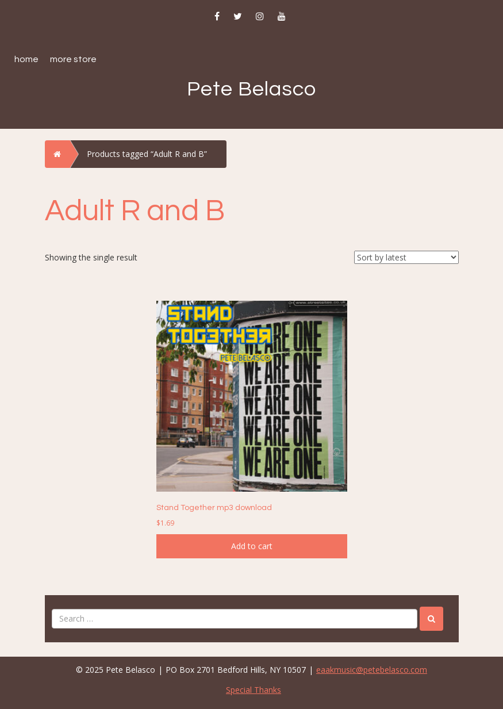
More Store (73, 59)
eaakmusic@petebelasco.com (371, 669)
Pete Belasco (251, 89)
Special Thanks (253, 689)
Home (26, 59)
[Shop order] (406, 257)
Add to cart (251, 546)
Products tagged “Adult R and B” (147, 153)
